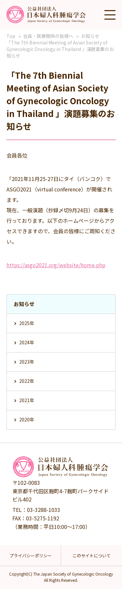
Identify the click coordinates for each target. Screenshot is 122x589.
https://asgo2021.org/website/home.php (56, 265)
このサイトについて (92, 555)
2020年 (26, 419)
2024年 (26, 342)
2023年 (26, 361)
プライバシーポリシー (30, 555)
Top (11, 36)
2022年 (26, 381)
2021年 (26, 400)
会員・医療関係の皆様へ (48, 36)
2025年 (26, 323)
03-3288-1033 (43, 510)
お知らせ (90, 36)
